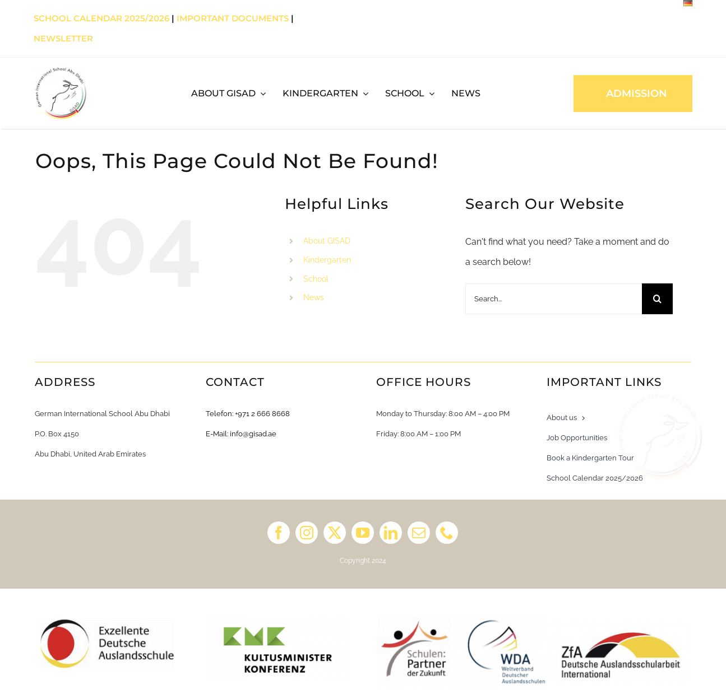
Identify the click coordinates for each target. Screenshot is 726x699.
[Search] (657, 298)
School (316, 278)
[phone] (447, 532)
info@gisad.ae (253, 434)
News (313, 297)
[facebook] (278, 532)
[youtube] (363, 532)
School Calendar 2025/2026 (101, 18)
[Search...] (553, 298)
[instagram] (306, 532)
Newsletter (63, 38)
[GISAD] (61, 70)
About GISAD (326, 240)
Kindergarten (327, 259)
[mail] (419, 532)
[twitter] (334, 532)
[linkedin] (391, 532)
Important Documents (233, 18)
